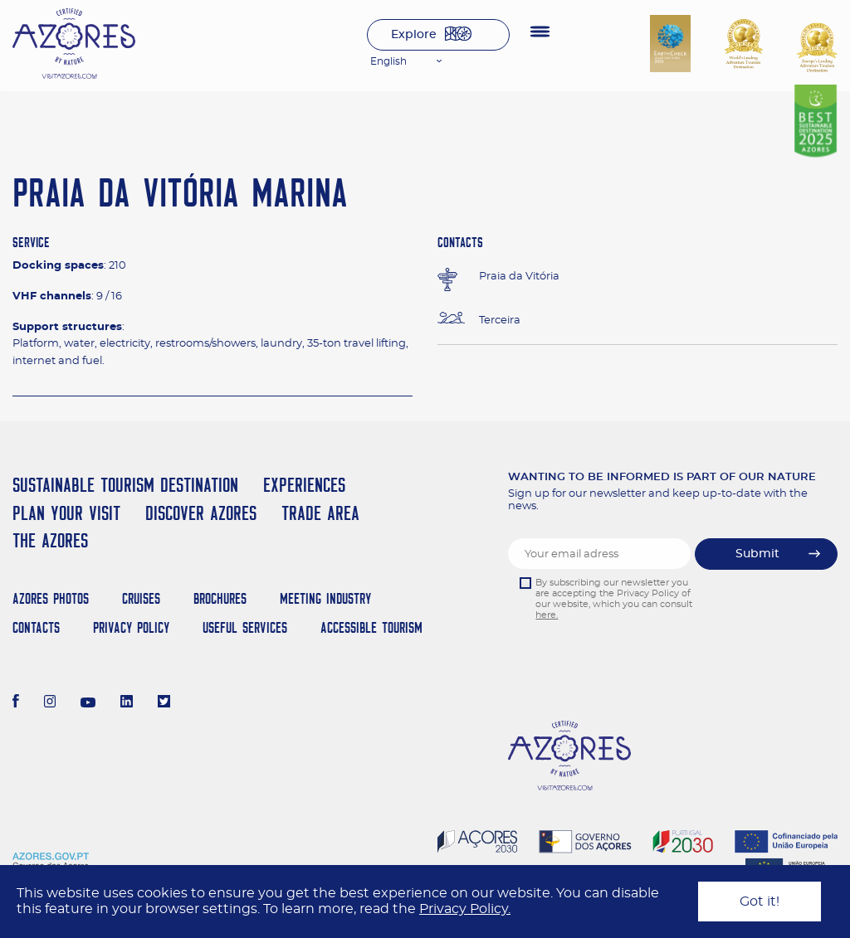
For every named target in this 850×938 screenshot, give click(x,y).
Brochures (220, 598)
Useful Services (245, 627)
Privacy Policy (131, 627)
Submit (757, 554)
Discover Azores (200, 513)
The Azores (50, 540)
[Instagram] (50, 703)
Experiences (304, 484)
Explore (414, 35)
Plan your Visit (66, 513)
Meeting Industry (325, 598)
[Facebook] (15, 703)
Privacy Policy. (464, 909)
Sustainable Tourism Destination (125, 484)
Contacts (36, 627)
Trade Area (320, 513)
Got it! (759, 901)
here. (546, 615)
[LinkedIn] (126, 703)
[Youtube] (88, 703)
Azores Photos (50, 598)
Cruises (141, 598)
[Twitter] (164, 703)
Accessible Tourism (371, 627)
